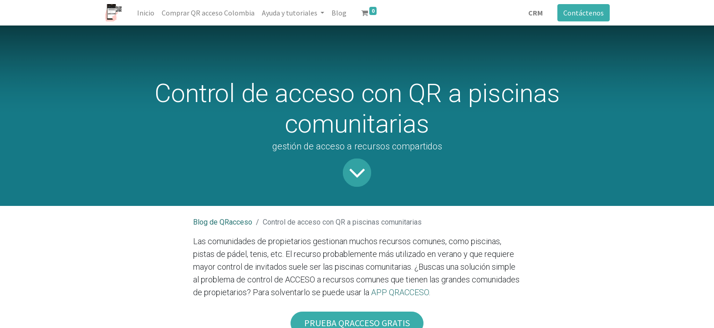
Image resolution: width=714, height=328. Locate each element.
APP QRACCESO (400, 292)
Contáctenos (583, 12)
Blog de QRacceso (222, 222)
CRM (535, 12)
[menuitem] (145, 13)
